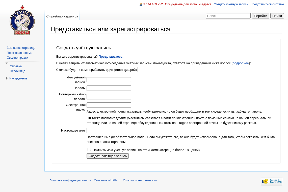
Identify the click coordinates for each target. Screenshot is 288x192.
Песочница (17, 71)
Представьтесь (110, 56)
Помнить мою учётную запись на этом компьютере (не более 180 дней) (146, 150)
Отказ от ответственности (140, 180)
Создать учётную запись (231, 4)
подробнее (241, 63)
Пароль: (79, 88)
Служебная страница (62, 16)
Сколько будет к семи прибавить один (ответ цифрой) (96, 70)
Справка (16, 66)
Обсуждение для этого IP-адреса (188, 4)
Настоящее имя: (73, 130)
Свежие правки (17, 57)
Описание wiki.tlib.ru (107, 180)
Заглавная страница (21, 48)
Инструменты (18, 78)
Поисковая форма (19, 53)
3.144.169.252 (153, 4)
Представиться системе (267, 4)
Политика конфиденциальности (70, 180)
